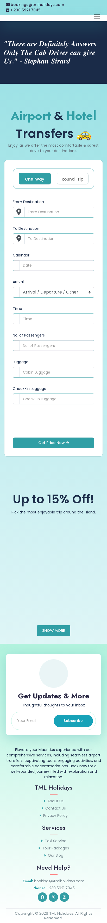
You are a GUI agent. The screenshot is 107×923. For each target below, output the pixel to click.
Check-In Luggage (29, 388)
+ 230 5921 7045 (23, 10)
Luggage (20, 361)
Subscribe (73, 720)
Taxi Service (55, 840)
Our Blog (55, 855)
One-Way (34, 179)
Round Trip (72, 179)
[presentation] (52, 425)
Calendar (21, 255)
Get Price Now (53, 442)
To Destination (26, 228)
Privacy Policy (55, 815)
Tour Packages (55, 848)
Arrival (18, 281)
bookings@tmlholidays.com (35, 4)
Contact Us (55, 808)
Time (17, 308)
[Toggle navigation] (97, 17)
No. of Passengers (29, 335)
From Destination (28, 201)
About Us (55, 801)
